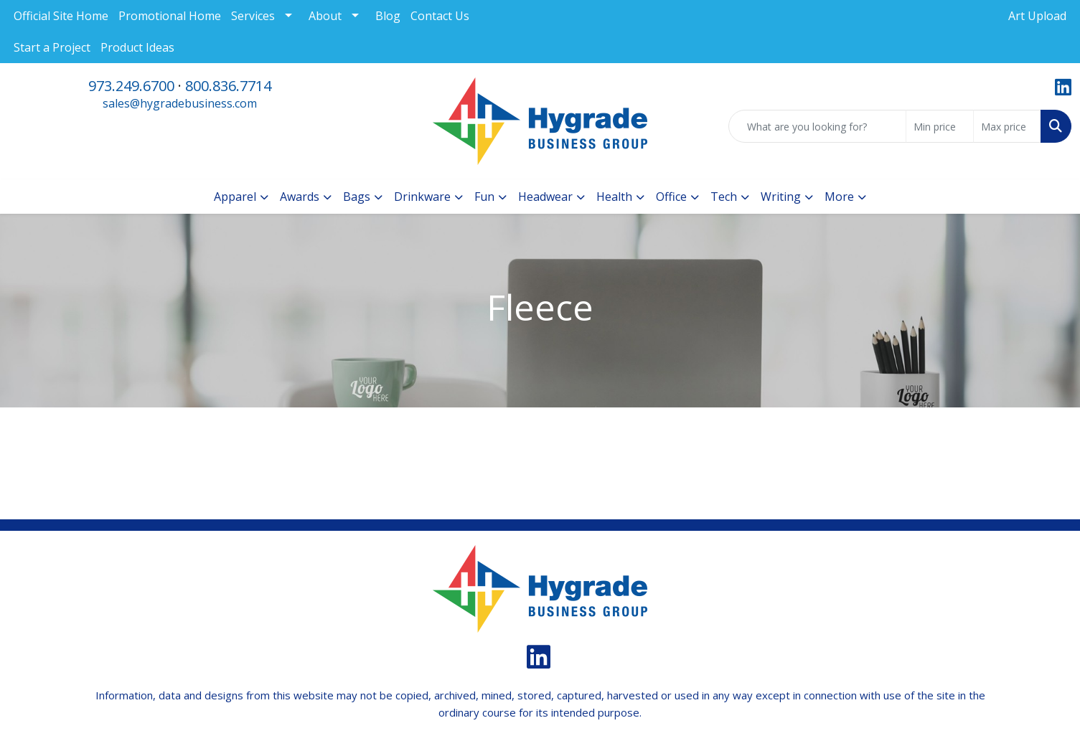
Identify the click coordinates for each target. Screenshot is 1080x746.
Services (253, 16)
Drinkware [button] (422, 196)
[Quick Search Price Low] (940, 126)
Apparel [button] (235, 196)
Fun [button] (484, 196)
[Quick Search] (817, 126)
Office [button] (671, 196)
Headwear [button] (545, 196)
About (325, 16)
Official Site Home (61, 16)
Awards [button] (299, 196)
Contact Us (439, 16)
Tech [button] (723, 196)
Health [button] (614, 196)
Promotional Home (169, 16)
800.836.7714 (228, 85)
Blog (387, 16)
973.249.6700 (131, 85)
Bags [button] (356, 196)
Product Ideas (137, 47)
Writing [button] (781, 196)
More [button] (839, 196)
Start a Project (52, 47)
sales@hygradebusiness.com (180, 103)
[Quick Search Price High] (1007, 126)
